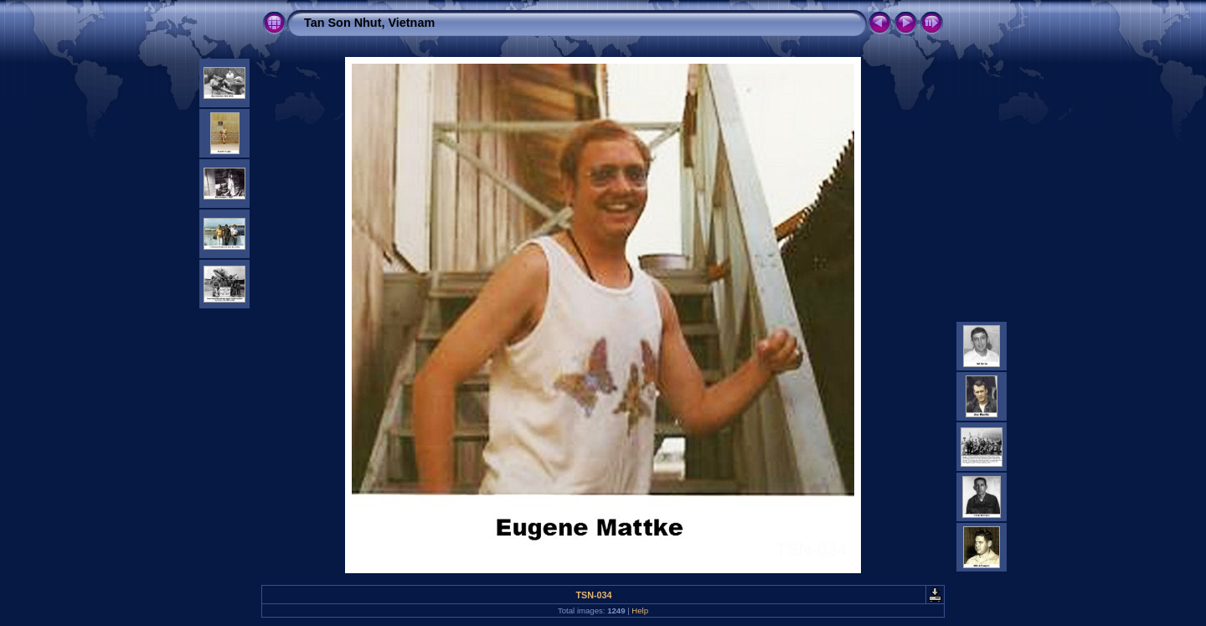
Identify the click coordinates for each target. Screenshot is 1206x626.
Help (639, 610)
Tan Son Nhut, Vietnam (369, 22)
